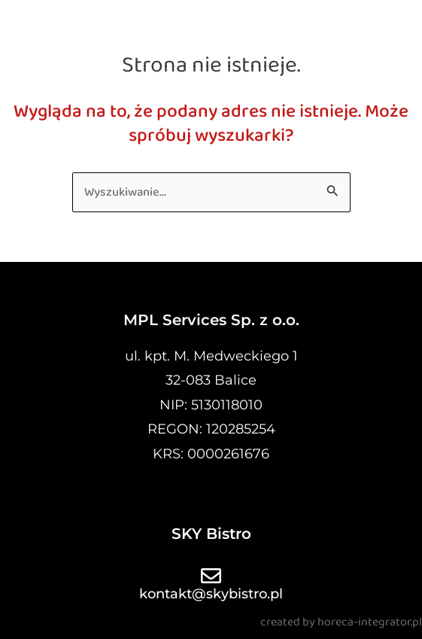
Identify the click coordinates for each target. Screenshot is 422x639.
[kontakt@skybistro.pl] (211, 575)
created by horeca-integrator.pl (341, 622)
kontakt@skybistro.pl (211, 594)
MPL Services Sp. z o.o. (211, 320)
